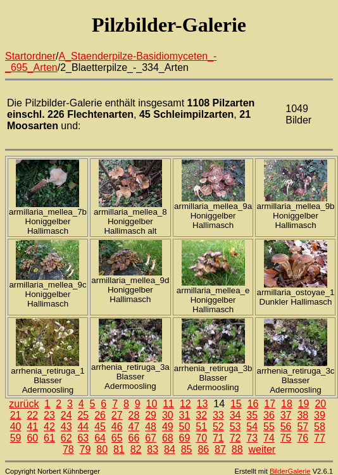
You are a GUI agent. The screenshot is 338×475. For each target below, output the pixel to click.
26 (100, 415)
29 (150, 415)
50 (185, 426)
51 (201, 426)
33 (218, 415)
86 (203, 449)
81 (119, 449)
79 (85, 449)
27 (117, 415)
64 (100, 438)
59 (16, 438)
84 (169, 449)
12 (185, 403)
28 (134, 415)
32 (201, 415)
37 (286, 415)
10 (152, 403)
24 (66, 415)
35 (252, 415)
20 (320, 403)
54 (252, 426)
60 (32, 438)
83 (152, 449)
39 (319, 415)
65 (117, 438)
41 (32, 426)
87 (220, 449)
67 (150, 438)
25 (83, 415)
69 (185, 438)
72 (235, 438)
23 (49, 415)
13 (202, 403)
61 (49, 438)
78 (68, 449)
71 (218, 438)
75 (286, 438)
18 (286, 403)
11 (168, 403)
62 (66, 438)
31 (185, 415)
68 (167, 438)
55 (269, 426)
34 (235, 415)
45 (100, 426)
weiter (261, 449)
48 (150, 426)
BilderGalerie (290, 471)
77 (319, 438)
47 (134, 426)
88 (237, 449)
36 (269, 415)
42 (49, 426)
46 (117, 426)
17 (269, 403)
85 (186, 449)
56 (286, 426)
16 (253, 403)
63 (83, 438)
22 (32, 415)
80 (102, 449)
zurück (24, 403)
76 (302, 438)
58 (319, 426)
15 (236, 403)
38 (302, 415)
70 (201, 438)
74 (269, 438)
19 (304, 403)
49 (167, 426)
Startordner (30, 56)
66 (134, 438)
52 (218, 426)
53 (235, 426)
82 (136, 449)
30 (167, 415)
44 (83, 426)
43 (66, 426)
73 (252, 438)
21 (16, 415)
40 (16, 426)
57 (302, 426)
